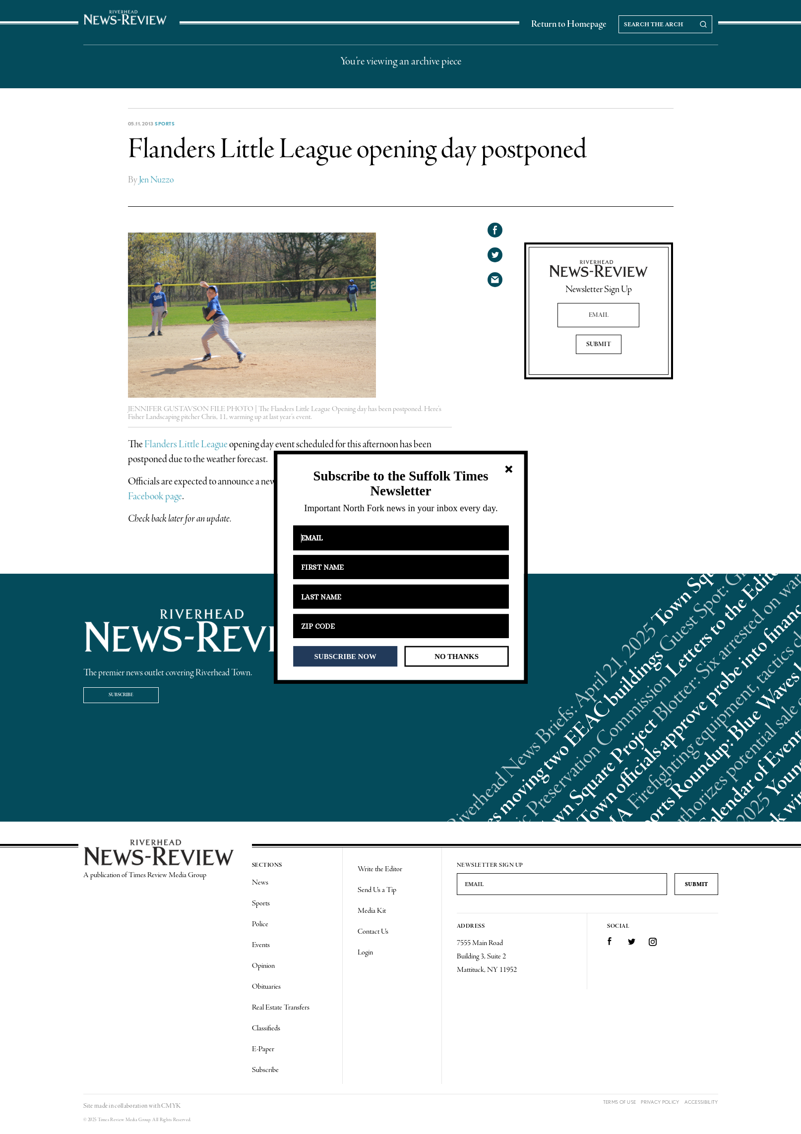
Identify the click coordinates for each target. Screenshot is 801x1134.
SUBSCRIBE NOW (345, 656)
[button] (400, 483)
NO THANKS (456, 656)
